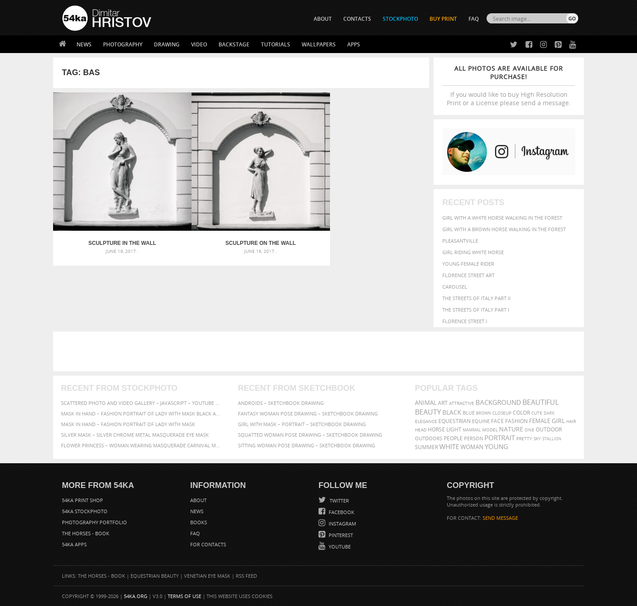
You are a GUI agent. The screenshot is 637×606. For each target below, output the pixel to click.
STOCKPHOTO (400, 19)
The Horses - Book (85, 533)
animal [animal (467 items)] (426, 403)
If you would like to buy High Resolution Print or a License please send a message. (508, 85)
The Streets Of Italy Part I (475, 309)
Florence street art (468, 275)
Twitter (338, 500)
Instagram (341, 523)
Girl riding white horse (473, 252)
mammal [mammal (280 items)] (472, 430)
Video (199, 44)
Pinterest (340, 535)
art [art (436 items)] (443, 403)
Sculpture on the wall (194, 199)
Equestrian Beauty (154, 575)
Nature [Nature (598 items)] (511, 429)
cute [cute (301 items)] (536, 413)
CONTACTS (357, 19)
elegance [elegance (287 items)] (426, 421)
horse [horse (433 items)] (436, 429)
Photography (122, 44)
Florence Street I (464, 321)
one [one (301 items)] (529, 430)
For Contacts (208, 544)
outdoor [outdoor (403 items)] (549, 429)
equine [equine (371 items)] (481, 421)
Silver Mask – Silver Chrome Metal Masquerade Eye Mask (135, 434)
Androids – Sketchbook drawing (281, 403)
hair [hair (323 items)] (571, 421)
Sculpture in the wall (100, 199)
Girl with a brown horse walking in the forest (504, 229)
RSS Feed (246, 575)
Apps (353, 44)
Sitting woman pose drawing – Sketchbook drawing (306, 445)
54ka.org (135, 596)
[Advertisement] (320, 351)
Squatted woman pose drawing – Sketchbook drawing (310, 434)
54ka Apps (74, 544)
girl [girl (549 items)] (558, 421)
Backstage (234, 44)
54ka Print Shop (82, 500)
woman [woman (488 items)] (472, 447)
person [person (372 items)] (473, 438)
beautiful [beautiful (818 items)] (540, 402)
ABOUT (323, 19)
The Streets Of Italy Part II (476, 298)
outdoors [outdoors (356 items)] (428, 438)
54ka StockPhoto (84, 511)
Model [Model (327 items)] (490, 430)
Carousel (454, 286)
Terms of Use (184, 596)
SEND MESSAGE (500, 518)
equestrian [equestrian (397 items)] (454, 421)
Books (198, 522)
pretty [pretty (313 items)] (524, 438)
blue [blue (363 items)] (469, 412)
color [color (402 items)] (521, 412)
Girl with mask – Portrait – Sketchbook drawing (302, 424)
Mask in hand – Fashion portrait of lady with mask (128, 424)
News (84, 44)
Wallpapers (319, 44)
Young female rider (468, 263)
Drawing (167, 44)
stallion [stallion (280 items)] (551, 439)
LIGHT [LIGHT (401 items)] (453, 429)
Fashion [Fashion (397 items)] (516, 421)
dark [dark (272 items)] (549, 413)
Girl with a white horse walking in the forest (502, 217)
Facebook (340, 512)
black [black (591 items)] (451, 412)
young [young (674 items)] (496, 446)
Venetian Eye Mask (207, 575)
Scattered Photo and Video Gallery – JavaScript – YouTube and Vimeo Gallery (141, 403)
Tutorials (275, 44)
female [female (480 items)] (539, 421)
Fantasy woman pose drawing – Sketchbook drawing (308, 413)
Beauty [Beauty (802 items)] (428, 412)
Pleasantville (460, 240)
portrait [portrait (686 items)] (499, 437)
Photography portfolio (94, 522)
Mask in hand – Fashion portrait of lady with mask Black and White (141, 413)
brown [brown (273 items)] (483, 413)
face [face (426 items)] (497, 420)
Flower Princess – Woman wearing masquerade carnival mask (141, 445)
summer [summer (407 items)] (426, 447)
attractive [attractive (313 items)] (461, 403)
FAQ (473, 19)
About (198, 500)
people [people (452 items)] (453, 438)
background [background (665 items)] (498, 402)
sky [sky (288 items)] (537, 439)
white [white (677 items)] (449, 446)
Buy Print (443, 19)
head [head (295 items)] (420, 430)
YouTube (339, 546)
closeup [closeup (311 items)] (501, 413)
